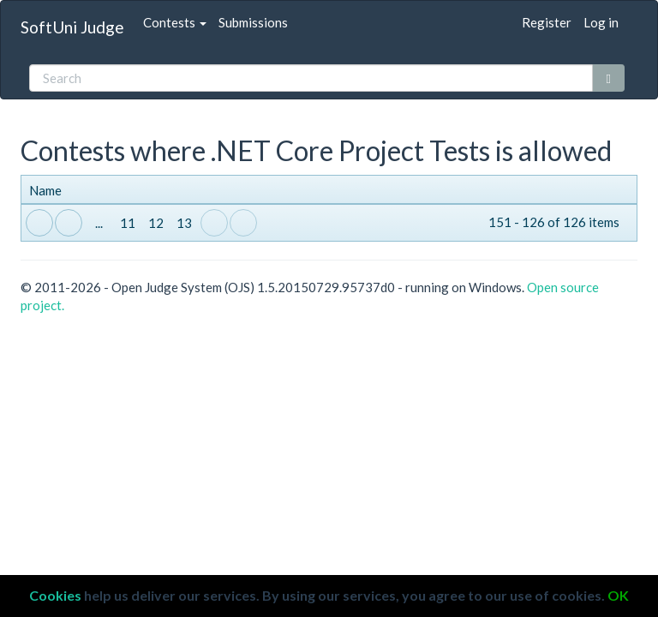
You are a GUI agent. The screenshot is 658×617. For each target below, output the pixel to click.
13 (184, 223)
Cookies (55, 595)
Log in (601, 22)
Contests (174, 22)
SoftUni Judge (72, 27)
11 (127, 223)
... (99, 223)
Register (546, 22)
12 (156, 223)
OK (618, 595)
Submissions (253, 22)
